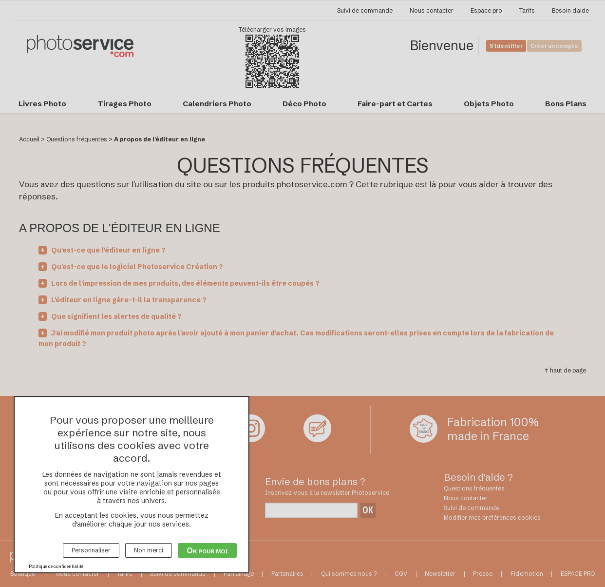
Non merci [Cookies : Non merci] (148, 550)
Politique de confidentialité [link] (56, 566)
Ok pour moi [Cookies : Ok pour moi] (207, 550)
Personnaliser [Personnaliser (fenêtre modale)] (91, 550)
